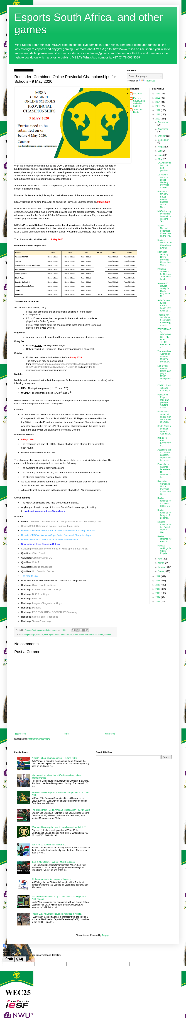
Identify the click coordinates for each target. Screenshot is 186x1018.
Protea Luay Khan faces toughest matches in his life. (57, 914)
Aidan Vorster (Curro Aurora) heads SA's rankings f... (164, 305)
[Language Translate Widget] (145, 76)
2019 (158, 576)
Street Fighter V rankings (45, 616)
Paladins (36, 607)
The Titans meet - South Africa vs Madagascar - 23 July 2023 (61, 810)
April (160, 558)
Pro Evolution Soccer (43, 571)
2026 (158, 93)
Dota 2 (35, 562)
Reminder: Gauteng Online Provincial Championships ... (164, 258)
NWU (75, 634)
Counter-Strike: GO (42, 557)
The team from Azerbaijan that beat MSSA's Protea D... (164, 356)
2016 (158, 589)
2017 (158, 585)
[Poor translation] (20, 959)
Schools (107, 634)
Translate (147, 81)
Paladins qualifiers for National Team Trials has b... (164, 274)
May (160, 159)
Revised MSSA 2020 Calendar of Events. (164, 244)
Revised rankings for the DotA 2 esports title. (164, 527)
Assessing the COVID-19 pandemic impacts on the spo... (164, 455)
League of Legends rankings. (47, 603)
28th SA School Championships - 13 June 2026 (54, 758)
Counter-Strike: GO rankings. (47, 589)
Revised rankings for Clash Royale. (164, 549)
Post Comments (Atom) (38, 739)
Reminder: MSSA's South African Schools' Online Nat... (162, 199)
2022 (158, 110)
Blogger (105, 935)
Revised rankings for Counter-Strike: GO (164, 502)
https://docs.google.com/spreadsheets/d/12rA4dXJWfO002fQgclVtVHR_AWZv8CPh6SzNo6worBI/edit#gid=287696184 (64, 365)
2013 (158, 601)
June (160, 155)
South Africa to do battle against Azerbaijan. (164, 430)
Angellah (137, 93)
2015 (158, 593)
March (161, 563)
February (162, 567)
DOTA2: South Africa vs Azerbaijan (164, 388)
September (163, 140)
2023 (158, 106)
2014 (158, 597)
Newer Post (20, 734)
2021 (158, 114)
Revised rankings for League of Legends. (164, 514)
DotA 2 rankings (40, 594)
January (162, 571)
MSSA (69, 634)
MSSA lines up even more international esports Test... (164, 216)
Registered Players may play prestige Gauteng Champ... (163, 401)
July (160, 151)
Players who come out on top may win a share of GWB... (164, 416)
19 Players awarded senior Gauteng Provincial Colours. (163, 181)
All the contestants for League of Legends (51, 879)
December (163, 122)
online (81, 634)
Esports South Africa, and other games (139, 102)
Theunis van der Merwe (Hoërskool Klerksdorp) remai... (164, 320)
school (100, 634)
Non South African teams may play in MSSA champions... (164, 373)
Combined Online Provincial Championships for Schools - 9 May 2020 (66, 521)
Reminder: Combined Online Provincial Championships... (164, 487)
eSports (39, 634)
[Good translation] (8, 959)
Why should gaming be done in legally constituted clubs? (59, 827)
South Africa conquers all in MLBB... (49, 844)
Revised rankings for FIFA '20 (164, 539)
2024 (158, 102)
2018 (158, 580)
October (162, 136)
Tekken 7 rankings (41, 621)
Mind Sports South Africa (54, 634)
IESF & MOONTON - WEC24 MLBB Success (53, 862)
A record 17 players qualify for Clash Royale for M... (163, 290)
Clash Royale (39, 553)
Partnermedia (91, 634)
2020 (158, 118)
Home (66, 734)
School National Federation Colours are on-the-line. (164, 230)
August (161, 146)
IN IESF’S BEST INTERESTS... (164, 442)
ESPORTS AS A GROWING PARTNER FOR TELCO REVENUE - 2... (164, 338)
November (163, 129)
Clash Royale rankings (43, 585)
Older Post (110, 734)
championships (29, 634)
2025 (158, 98)
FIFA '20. (36, 598)
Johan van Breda (138, 110)
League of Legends (42, 567)
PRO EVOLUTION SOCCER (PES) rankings (55, 612)
